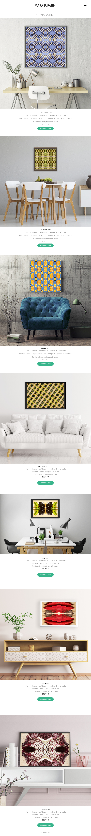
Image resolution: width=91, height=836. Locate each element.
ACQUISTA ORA (45, 128)
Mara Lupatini (45, 5)
